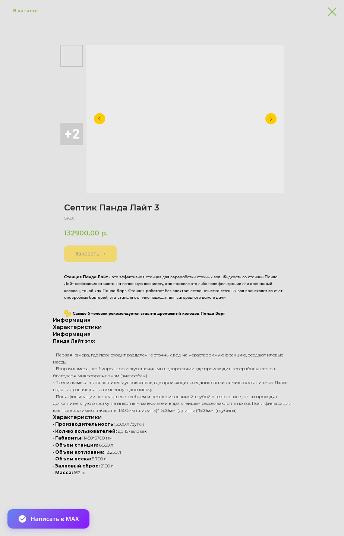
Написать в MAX (48, 518)
